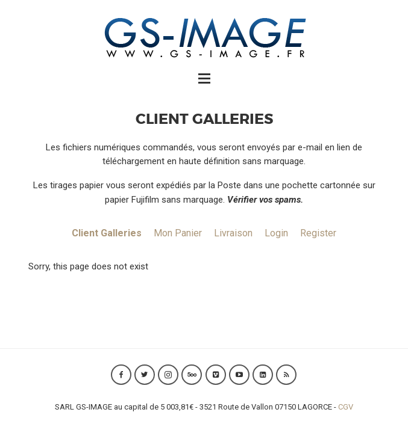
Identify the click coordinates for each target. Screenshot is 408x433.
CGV (345, 406)
